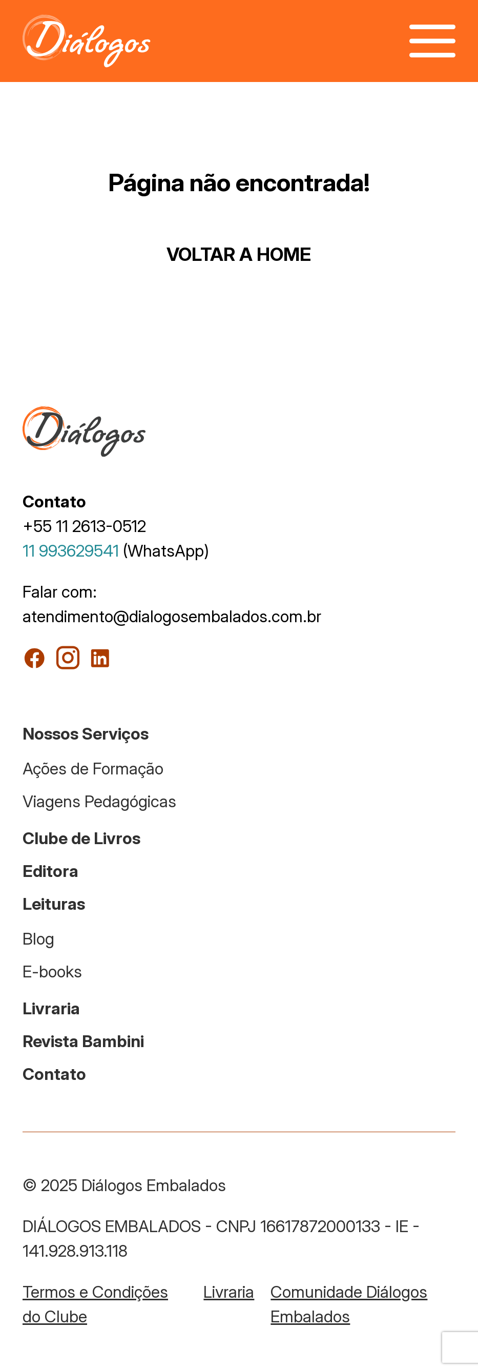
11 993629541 (71, 551)
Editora (50, 871)
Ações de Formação (93, 769)
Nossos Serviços (86, 734)
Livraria (51, 1008)
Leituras (54, 904)
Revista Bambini (83, 1041)
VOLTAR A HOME (239, 254)
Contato (54, 1074)
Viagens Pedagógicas (99, 801)
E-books (52, 972)
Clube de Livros (81, 838)
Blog (38, 939)
